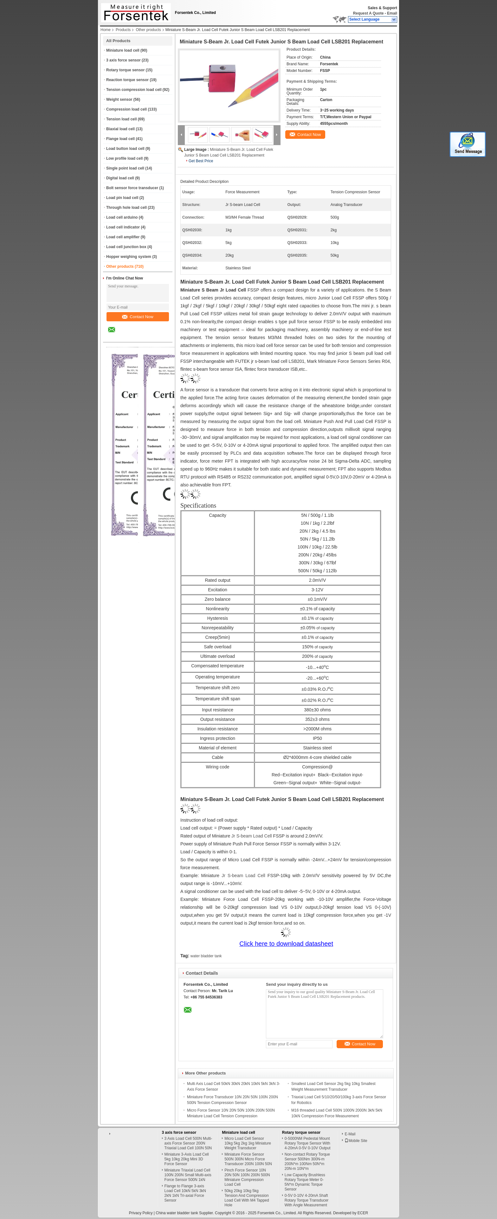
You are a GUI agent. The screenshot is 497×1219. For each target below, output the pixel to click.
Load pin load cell (122, 198)
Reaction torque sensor (127, 80)
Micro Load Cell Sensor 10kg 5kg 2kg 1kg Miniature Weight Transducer (247, 1143)
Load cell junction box (126, 247)
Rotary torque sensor (125, 70)
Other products (148, 30)
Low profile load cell (124, 158)
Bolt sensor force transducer (132, 188)
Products (123, 30)
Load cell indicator (123, 227)
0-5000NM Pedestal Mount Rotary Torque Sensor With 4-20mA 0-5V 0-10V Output (308, 1143)
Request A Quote (368, 13)
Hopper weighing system (128, 256)
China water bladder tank (177, 1213)
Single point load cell (125, 168)
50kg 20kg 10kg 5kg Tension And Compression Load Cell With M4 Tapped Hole (246, 1198)
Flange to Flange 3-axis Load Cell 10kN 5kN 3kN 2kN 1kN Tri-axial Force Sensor (185, 1193)
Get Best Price (201, 161)
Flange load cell (120, 139)
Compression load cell (126, 109)
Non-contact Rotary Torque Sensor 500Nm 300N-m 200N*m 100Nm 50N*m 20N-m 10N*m (307, 1161)
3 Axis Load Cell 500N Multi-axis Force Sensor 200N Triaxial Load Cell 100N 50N (188, 1143)
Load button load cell (125, 148)
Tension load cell (121, 119)
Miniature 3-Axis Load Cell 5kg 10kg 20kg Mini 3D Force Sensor (187, 1159)
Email (392, 13)
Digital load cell (120, 178)
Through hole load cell (126, 207)
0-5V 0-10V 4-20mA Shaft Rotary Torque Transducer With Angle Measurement (307, 1200)
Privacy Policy (141, 1213)
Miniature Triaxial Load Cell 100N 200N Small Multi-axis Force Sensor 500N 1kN (188, 1175)
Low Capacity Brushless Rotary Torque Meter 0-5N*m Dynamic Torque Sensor (305, 1182)
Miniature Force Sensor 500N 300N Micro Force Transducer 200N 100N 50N (248, 1159)
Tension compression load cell (134, 89)
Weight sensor (119, 99)
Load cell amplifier (122, 237)
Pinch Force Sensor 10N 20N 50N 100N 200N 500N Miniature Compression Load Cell (247, 1177)
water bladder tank (206, 956)
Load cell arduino (122, 217)
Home (105, 30)
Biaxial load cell (120, 129)
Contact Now (137, 316)
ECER (363, 1213)
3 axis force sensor (123, 60)
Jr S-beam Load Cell (251, 835)
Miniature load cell (122, 50)
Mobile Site (356, 1141)
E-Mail (350, 1134)
